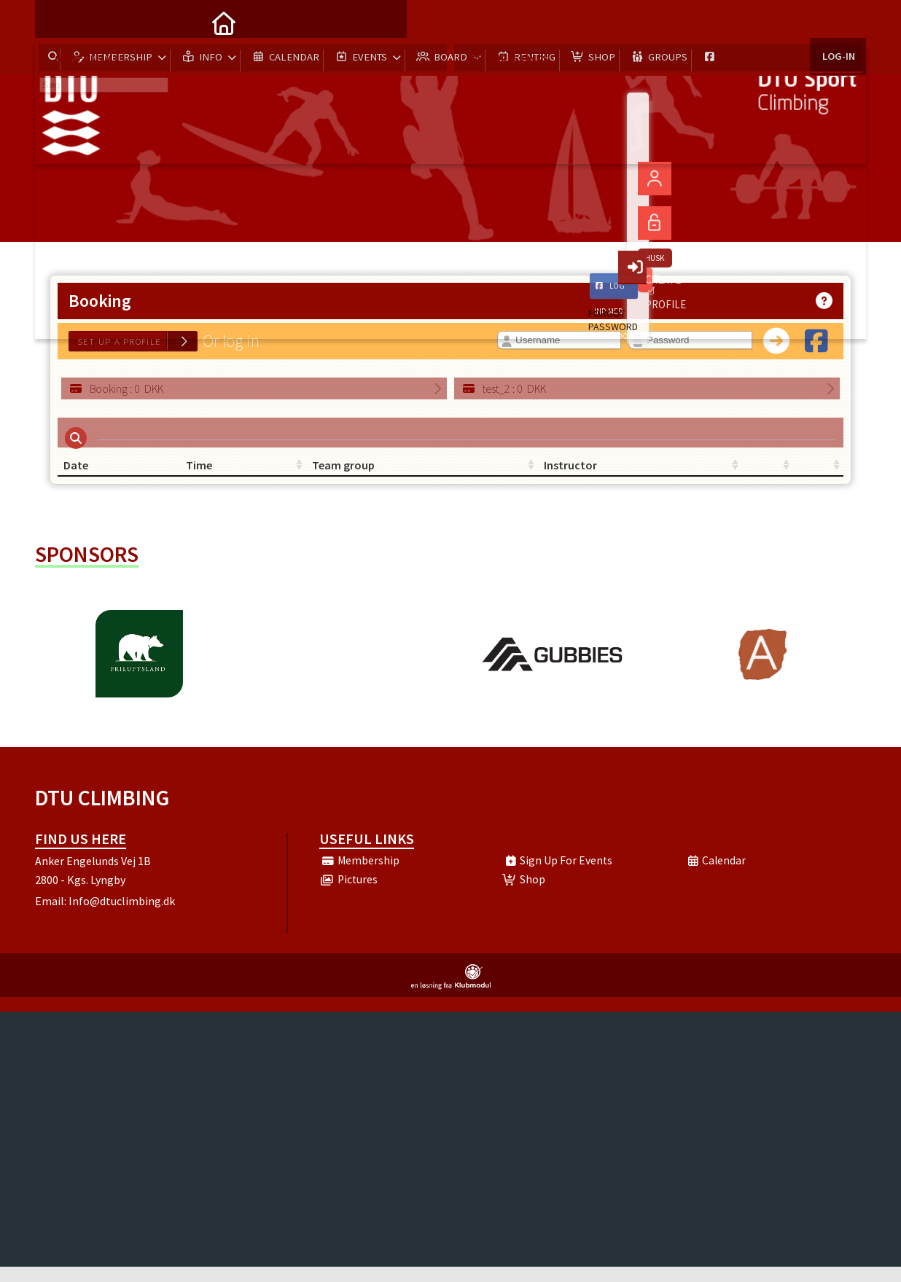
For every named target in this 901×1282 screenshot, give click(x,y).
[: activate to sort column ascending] (647, 474)
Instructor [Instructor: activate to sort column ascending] (483, 473)
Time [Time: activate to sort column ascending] (208, 473)
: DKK (116, 388)
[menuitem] (57, 22)
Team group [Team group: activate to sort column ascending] (356, 473)
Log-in (837, 21)
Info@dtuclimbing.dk (122, 916)
